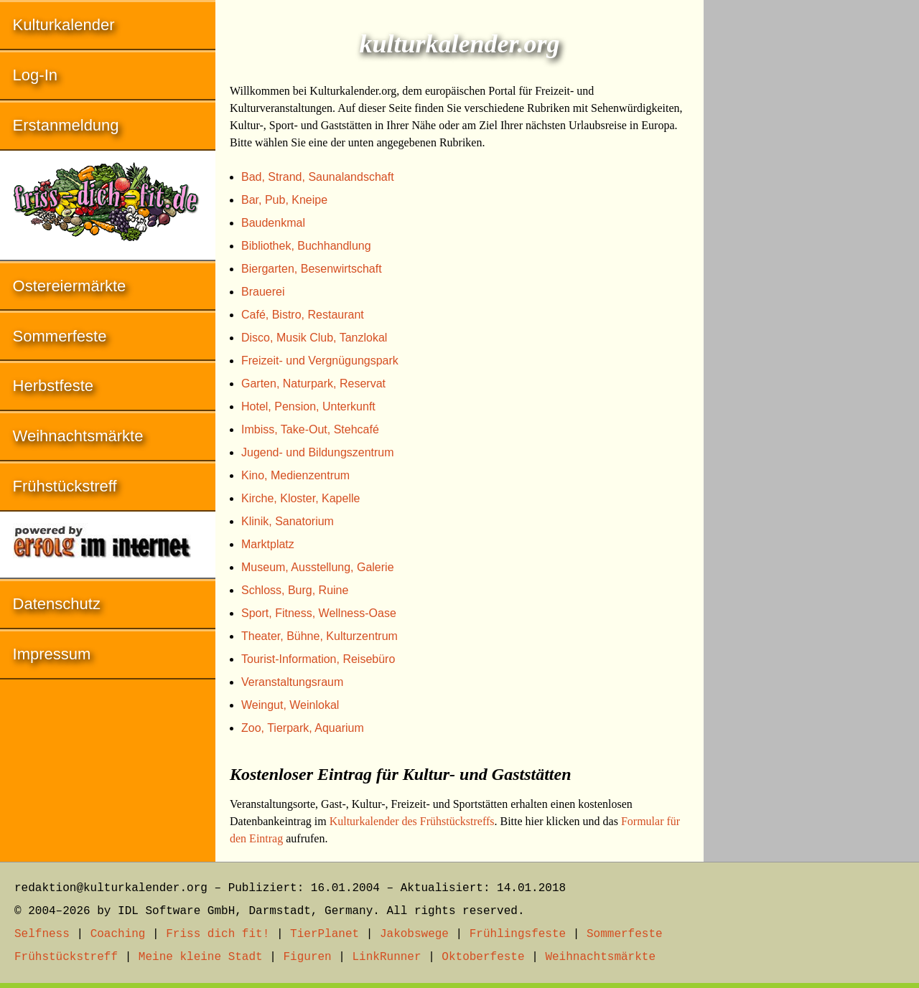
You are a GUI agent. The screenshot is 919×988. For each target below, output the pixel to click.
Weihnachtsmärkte (78, 436)
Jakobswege (414, 934)
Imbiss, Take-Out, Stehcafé (310, 429)
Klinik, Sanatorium (287, 521)
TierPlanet (324, 934)
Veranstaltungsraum (292, 682)
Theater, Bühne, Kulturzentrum (319, 636)
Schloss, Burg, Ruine (294, 590)
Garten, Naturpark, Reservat (313, 383)
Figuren (307, 957)
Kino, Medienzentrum (295, 475)
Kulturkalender (64, 25)
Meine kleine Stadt (201, 957)
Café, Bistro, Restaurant (302, 315)
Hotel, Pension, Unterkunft (308, 406)
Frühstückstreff (65, 486)
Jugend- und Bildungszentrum (317, 452)
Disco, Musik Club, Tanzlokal (314, 337)
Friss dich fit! (217, 934)
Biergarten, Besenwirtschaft (311, 269)
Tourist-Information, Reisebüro (318, 659)
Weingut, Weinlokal (290, 705)
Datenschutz (57, 604)
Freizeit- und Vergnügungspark (319, 360)
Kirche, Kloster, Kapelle (300, 498)
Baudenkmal (273, 223)
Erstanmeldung (66, 125)
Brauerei (262, 292)
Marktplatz (267, 544)
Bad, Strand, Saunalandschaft (317, 177)
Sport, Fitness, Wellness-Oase (318, 613)
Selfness (42, 934)
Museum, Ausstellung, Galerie (317, 567)
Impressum (52, 654)
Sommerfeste (60, 336)
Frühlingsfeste (518, 934)
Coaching (118, 934)
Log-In (35, 75)
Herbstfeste (53, 386)
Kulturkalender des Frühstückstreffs (412, 821)
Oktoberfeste (483, 957)
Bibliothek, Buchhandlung (306, 246)
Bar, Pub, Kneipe (284, 200)
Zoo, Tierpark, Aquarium (302, 728)
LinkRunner (387, 957)
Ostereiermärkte (69, 286)
